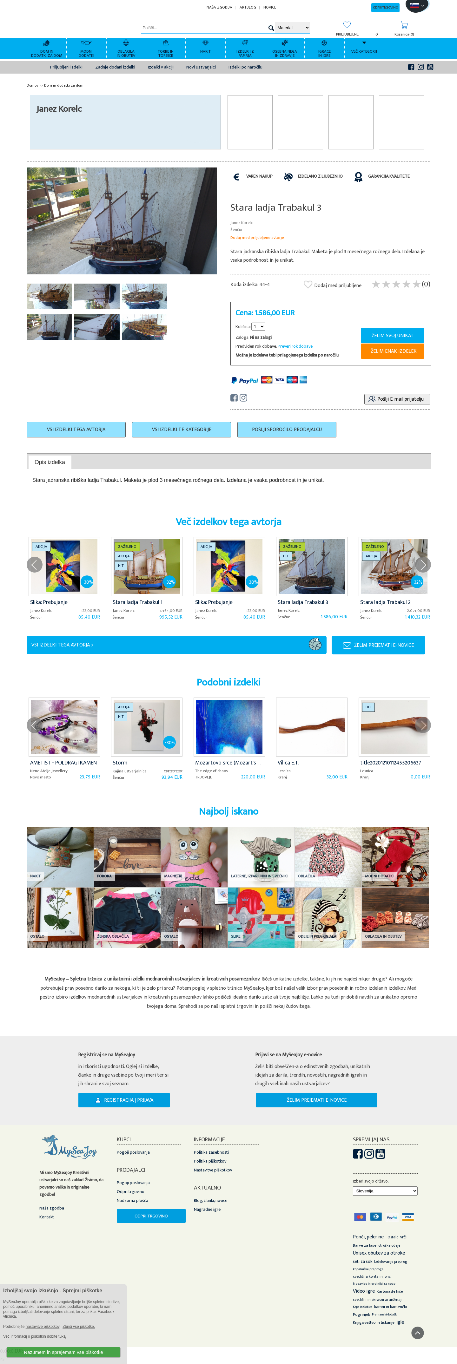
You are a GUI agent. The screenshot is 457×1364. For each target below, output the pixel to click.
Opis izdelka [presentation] (50, 462)
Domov (32, 85)
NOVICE (269, 7)
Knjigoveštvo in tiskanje (373, 1322)
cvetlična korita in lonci (372, 1276)
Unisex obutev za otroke (379, 1253)
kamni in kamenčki (390, 1306)
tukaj (62, 1336)
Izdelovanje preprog (390, 1261)
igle (400, 1322)
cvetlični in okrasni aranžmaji (377, 1299)
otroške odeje (389, 1245)
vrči (403, 1237)
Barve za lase (364, 1245)
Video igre (364, 1291)
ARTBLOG (248, 7)
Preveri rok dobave (295, 346)
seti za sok (362, 1261)
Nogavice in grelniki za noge (374, 1284)
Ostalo (392, 1237)
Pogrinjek (361, 1314)
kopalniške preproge (368, 1269)
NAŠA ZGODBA (219, 7)
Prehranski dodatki (385, 1314)
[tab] (50, 462)
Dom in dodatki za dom (63, 85)
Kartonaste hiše (390, 1291)
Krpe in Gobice (362, 1306)
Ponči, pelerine (368, 1237)
